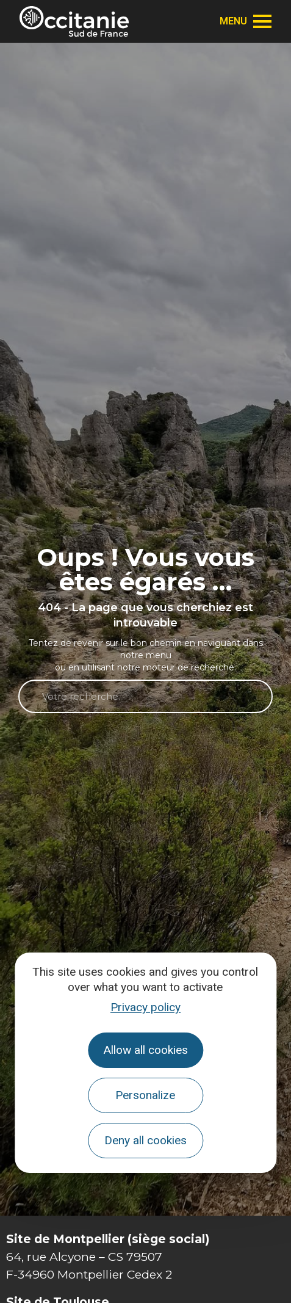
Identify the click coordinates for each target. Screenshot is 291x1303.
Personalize (145, 1095)
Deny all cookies (145, 1140)
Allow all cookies (145, 1050)
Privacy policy (145, 1007)
